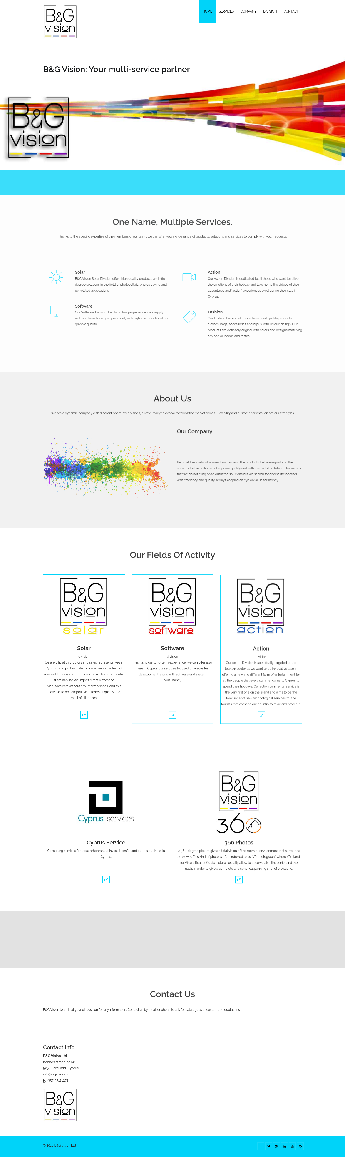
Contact (291, 11)
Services (226, 11)
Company (248, 11)
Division (270, 11)
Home (207, 11)
